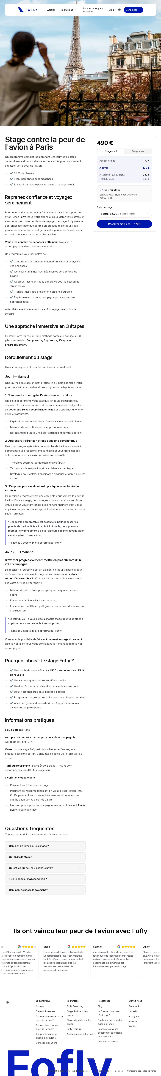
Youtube (133, 1021)
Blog (111, 9)
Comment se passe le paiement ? (45, 890)
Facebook (134, 1006)
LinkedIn (133, 1011)
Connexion (133, 9)
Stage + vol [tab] (138, 151)
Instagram (134, 1016)
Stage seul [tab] (111, 151)
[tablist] (124, 151)
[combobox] (124, 214)
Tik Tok (133, 1026)
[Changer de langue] (119, 10)
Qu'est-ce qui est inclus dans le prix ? (45, 868)
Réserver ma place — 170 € (124, 224)
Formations (69, 9)
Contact (40, 1006)
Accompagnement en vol (80, 1034)
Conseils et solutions (46, 1042)
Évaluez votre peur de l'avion (93, 10)
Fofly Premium (74, 1029)
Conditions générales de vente (141, 1071)
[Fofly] (27, 9)
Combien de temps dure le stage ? (45, 846)
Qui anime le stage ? (45, 857)
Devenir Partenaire (46, 1011)
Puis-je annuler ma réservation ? (45, 879)
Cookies (119, 1071)
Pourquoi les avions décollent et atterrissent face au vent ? (110, 1033)
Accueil (51, 9)
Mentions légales (102, 1071)
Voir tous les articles (108, 1041)
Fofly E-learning (75, 1006)
